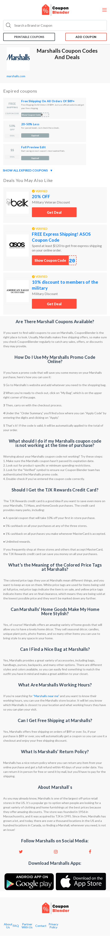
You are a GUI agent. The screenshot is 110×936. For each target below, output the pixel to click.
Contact (40, 925)
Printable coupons (29, 37)
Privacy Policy (53, 926)
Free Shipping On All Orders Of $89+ (48, 101)
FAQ (16, 925)
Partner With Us (27, 926)
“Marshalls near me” (46, 696)
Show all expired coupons (28, 170)
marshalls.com (16, 76)
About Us (8, 926)
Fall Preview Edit (33, 147)
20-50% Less (30, 124)
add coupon (86, 37)
